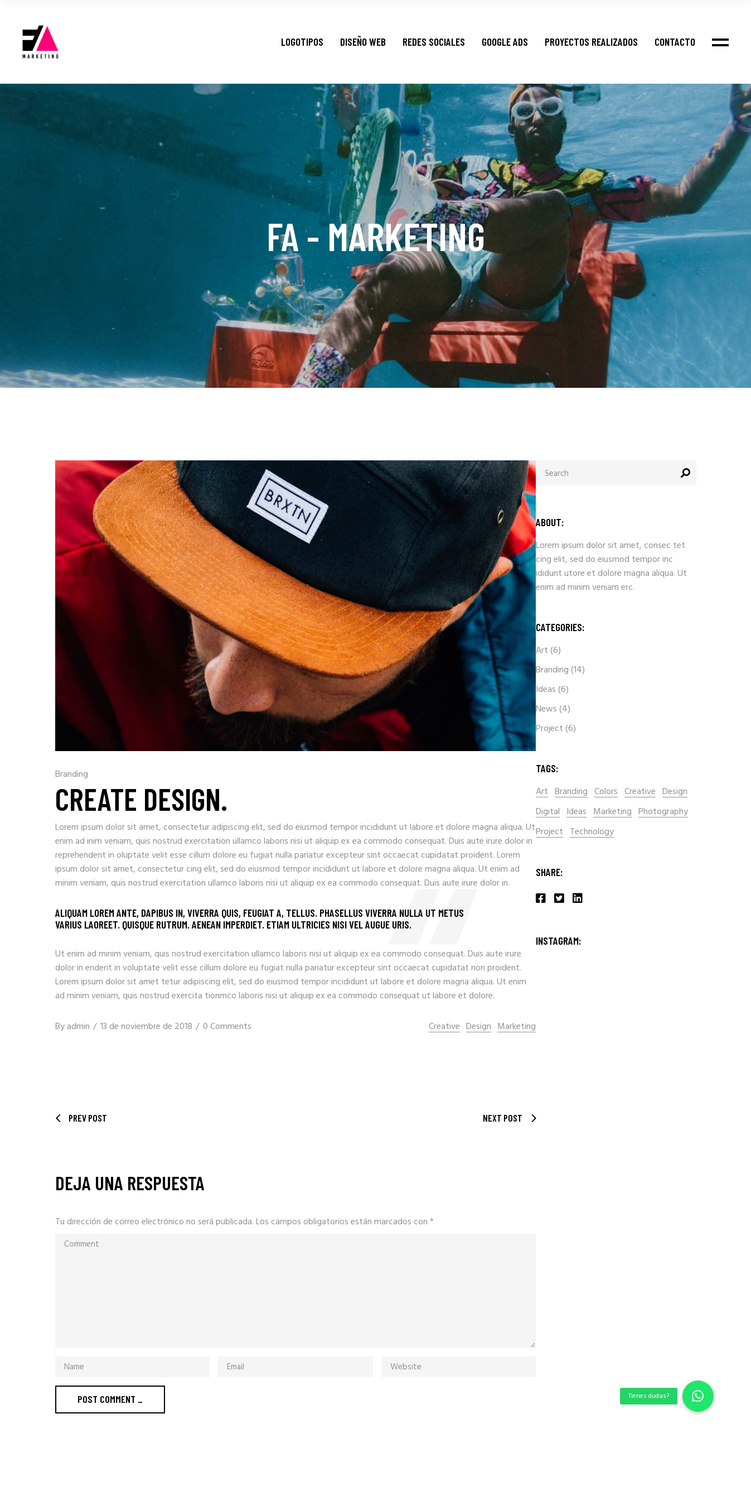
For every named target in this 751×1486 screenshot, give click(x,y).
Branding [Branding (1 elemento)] (571, 792)
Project (549, 729)
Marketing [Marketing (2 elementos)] (612, 812)
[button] (698, 1396)
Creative (444, 1027)
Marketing (516, 1027)
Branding (71, 774)
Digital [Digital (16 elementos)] (548, 812)
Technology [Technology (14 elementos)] (592, 832)
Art (542, 650)
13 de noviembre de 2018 (146, 1026)
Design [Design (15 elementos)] (674, 792)
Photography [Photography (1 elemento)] (663, 812)
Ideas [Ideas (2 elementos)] (576, 812)
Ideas (546, 689)
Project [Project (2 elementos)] (549, 832)
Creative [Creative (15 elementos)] (640, 792)
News (546, 709)
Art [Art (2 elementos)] (542, 792)
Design (478, 1027)
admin (78, 1026)
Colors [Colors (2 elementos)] (606, 792)
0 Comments (227, 1026)
